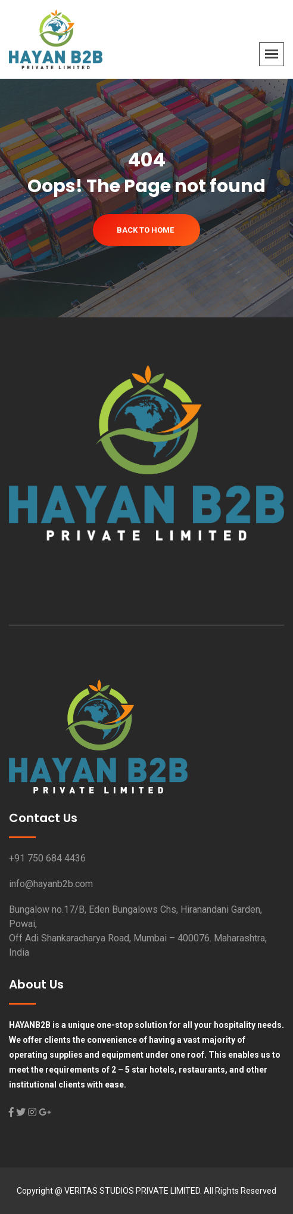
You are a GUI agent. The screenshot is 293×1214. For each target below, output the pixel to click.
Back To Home (145, 229)
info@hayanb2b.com (51, 883)
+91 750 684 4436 (47, 858)
